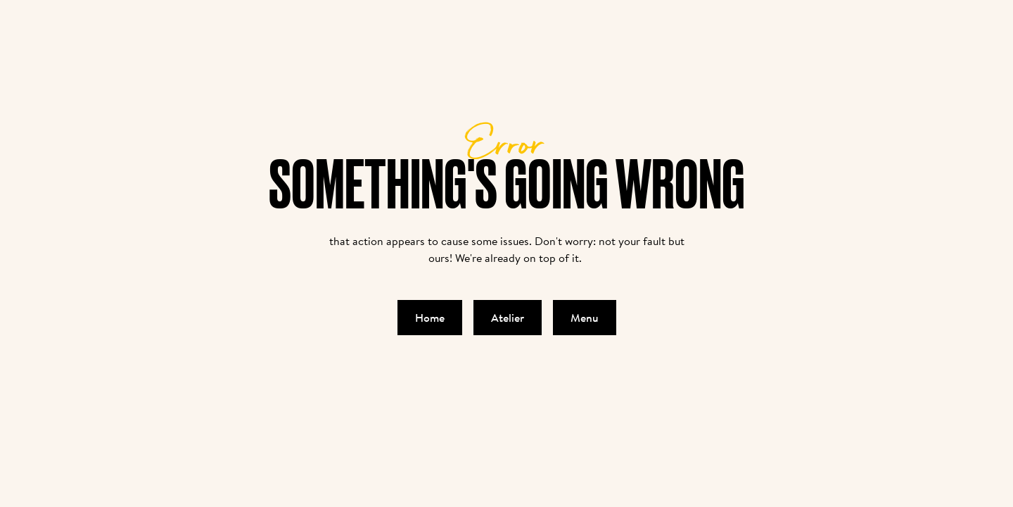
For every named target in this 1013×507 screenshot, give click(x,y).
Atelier (507, 317)
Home (430, 317)
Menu (585, 317)
